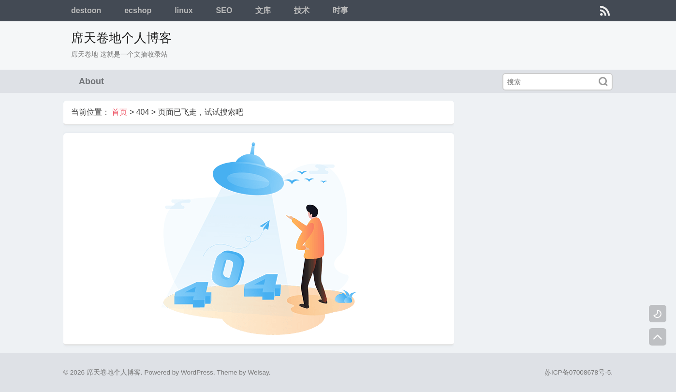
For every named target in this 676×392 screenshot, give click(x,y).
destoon (86, 10)
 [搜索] (603, 81)
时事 (340, 10)
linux (183, 10)
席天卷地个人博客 (121, 37)
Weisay (258, 372)
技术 (301, 10)
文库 (263, 10)
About (91, 81)
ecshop (137, 10)
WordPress (197, 372)
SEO (224, 10)
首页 (119, 112)
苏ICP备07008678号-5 (577, 372)
